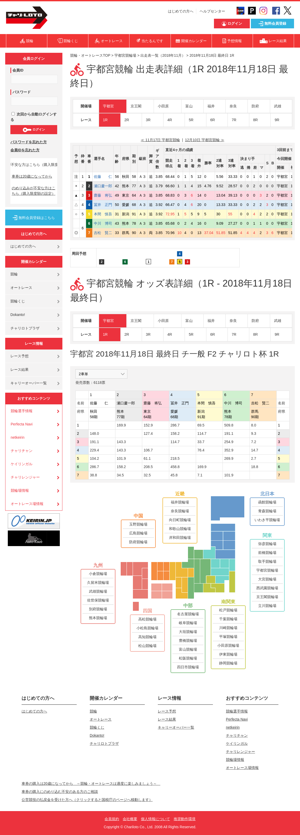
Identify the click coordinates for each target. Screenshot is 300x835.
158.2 (175, 433)
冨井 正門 (103, 205)
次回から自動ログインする (33, 117)
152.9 (148, 425)
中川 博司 (103, 223)
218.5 (175, 458)
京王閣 (136, 106)
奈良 (233, 106)
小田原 (163, 106)
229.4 (94, 450)
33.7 (200, 442)
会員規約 (112, 819)
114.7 (201, 433)
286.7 (175, 425)
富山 (189, 106)
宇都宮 (108, 106)
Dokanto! (17, 315)
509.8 (228, 425)
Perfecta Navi (21, 424)
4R (169, 120)
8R (255, 120)
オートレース (21, 288)
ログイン (34, 129)
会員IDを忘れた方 (25, 150)
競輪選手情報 (21, 411)
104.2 (94, 458)
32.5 (147, 475)
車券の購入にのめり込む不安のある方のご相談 (60, 791)
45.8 (174, 475)
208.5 (148, 467)
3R (148, 120)
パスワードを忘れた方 (28, 142)
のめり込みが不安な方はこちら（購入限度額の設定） (33, 191)
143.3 (121, 442)
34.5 (120, 475)
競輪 (14, 274)
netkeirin (17, 437)
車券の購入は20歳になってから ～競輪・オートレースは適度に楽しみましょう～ (91, 783)
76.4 (200, 450)
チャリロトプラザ (25, 328)
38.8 (93, 475)
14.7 (254, 450)
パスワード (21, 92)
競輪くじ (17, 301)
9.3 (253, 433)
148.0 (94, 433)
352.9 (228, 450)
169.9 (121, 425)
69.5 (200, 425)
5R (191, 120)
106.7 (148, 450)
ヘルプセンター (212, 11)
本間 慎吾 (103, 214)
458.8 (175, 467)
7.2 (253, 442)
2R (127, 120)
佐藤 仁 (103, 176)
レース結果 (19, 369)
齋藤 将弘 (103, 195)
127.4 (148, 433)
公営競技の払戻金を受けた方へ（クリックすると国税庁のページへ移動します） (87, 800)
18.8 (254, 467)
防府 (255, 106)
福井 (211, 106)
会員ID (17, 70)
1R (105, 120)
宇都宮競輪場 (125, 55)
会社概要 (130, 819)
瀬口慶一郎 (103, 186)
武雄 (277, 106)
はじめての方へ (180, 11)
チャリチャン (21, 451)
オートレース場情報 (27, 504)
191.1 (228, 433)
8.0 (253, 425)
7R (234, 120)
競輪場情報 (20, 490)
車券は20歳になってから (32, 176)
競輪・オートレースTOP (90, 55)
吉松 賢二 (103, 233)
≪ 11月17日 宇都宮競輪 (160, 140)
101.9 (121, 458)
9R (277, 120)
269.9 (228, 458)
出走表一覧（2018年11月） (162, 55)
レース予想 (19, 356)
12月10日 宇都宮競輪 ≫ (204, 140)
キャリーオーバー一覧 (28, 383)
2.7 (253, 458)
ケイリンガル (21, 464)
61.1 (147, 458)
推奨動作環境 (184, 819)
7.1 (199, 475)
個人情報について (155, 819)
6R (212, 120)
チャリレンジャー (25, 477)
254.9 (228, 442)
